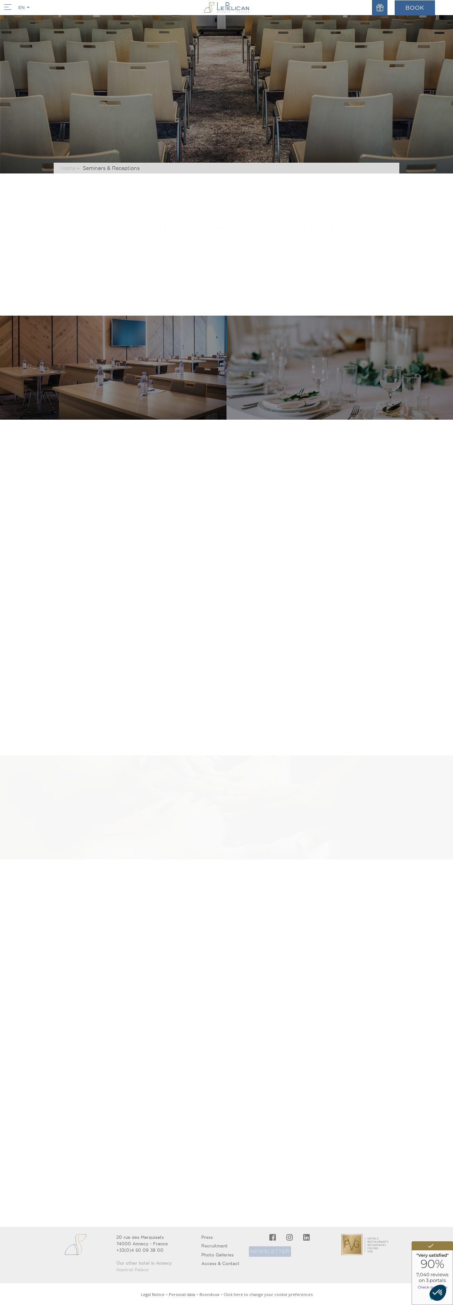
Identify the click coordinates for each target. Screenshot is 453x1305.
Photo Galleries (217, 1254)
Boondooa (209, 1294)
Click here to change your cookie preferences (268, 1294)
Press (207, 1237)
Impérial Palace (132, 1269)
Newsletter (262, 1251)
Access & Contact (220, 1263)
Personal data (182, 1294)
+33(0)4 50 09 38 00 (139, 1250)
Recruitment (214, 1245)
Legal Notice (153, 1294)
